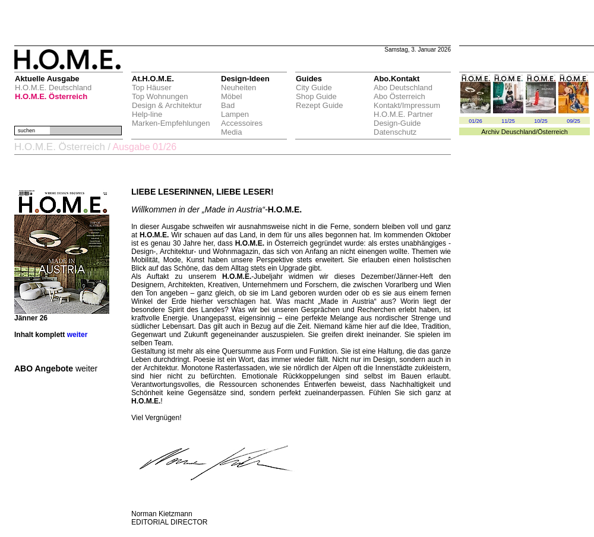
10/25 (541, 121)
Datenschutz (395, 132)
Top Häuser (151, 87)
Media (231, 132)
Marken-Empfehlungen (171, 123)
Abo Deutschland (403, 87)
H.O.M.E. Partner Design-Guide (403, 119)
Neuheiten (238, 87)
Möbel (231, 96)
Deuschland (518, 131)
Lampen (235, 114)
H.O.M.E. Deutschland (53, 87)
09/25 (573, 121)
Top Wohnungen (160, 96)
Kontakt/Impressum (407, 105)
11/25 (508, 121)
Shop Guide (316, 96)
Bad (228, 105)
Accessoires (242, 123)
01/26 (475, 121)
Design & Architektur (167, 105)
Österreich (553, 131)
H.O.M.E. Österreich (51, 96)
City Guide (314, 87)
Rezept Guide (319, 105)
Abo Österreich (399, 96)
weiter (77, 335)
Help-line (147, 114)
